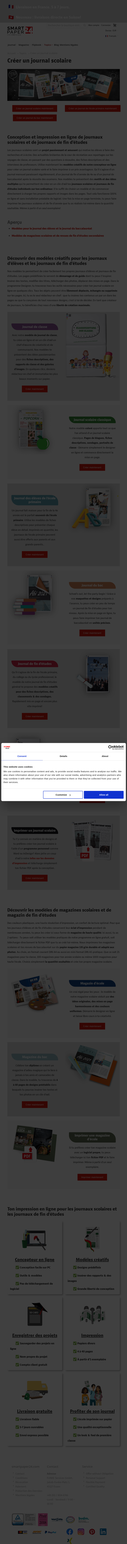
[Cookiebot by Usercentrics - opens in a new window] (110, 747)
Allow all (103, 794)
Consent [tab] (22, 756)
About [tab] (105, 756)
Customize (63, 794)
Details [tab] (63, 756)
